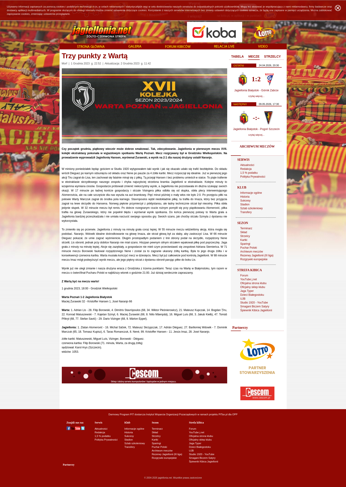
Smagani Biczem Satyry (254, 306)
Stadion (245, 204)
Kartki (243, 240)
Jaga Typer (247, 291)
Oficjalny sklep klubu (252, 287)
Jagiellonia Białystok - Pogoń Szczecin (256, 129)
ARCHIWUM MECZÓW (257, 146)
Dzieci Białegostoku (252, 294)
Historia (245, 196)
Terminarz (246, 228)
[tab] (237, 56)
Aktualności (247, 165)
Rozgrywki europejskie (254, 259)
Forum (244, 275)
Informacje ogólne (251, 192)
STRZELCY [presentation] (272, 56)
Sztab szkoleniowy (251, 208)
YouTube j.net (248, 279)
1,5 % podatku (249, 172)
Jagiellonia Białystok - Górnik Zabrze (256, 90)
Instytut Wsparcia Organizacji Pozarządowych (171, 414)
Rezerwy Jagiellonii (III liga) (257, 255)
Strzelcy (245, 236)
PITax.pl (223, 414)
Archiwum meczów (251, 251)
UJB (243, 298)
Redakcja (246, 169)
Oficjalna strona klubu (253, 283)
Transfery (246, 212)
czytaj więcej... (256, 96)
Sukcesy (245, 200)
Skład (243, 232)
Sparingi (245, 243)
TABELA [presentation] (237, 56)
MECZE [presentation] (253, 56)
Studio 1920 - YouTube (254, 302)
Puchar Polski (248, 247)
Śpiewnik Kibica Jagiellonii (256, 310)
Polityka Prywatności (252, 176)
